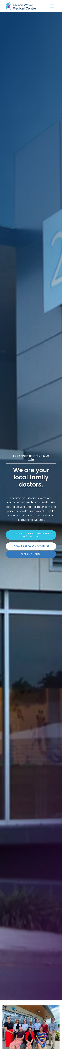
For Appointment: (31, 457)
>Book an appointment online (31, 546)
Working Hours (31, 554)
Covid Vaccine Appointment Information (31, 535)
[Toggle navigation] (52, 6)
